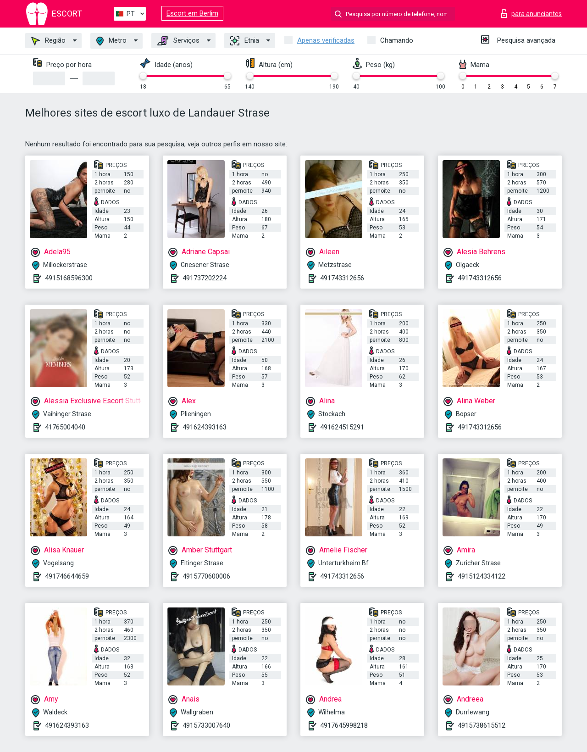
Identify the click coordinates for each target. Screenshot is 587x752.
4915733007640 (206, 725)
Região (48, 40)
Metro (111, 41)
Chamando (396, 40)
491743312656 (342, 278)
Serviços (178, 40)
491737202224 (205, 278)
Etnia (244, 40)
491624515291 (342, 427)
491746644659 (67, 576)
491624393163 (205, 427)
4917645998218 (344, 725)
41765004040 (65, 427)
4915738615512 (481, 725)
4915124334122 (481, 576)
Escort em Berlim (192, 13)
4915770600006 (206, 576)
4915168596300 (69, 278)
